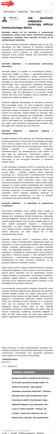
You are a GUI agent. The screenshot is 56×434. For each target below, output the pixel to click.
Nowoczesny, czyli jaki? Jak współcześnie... (31, 418)
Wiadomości (23, 12)
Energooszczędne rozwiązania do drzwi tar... (31, 378)
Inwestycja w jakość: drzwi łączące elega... (30, 400)
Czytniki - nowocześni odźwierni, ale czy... (30, 413)
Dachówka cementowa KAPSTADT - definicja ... (32, 391)
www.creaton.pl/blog (31, 355)
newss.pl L (13, 18)
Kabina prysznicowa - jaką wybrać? (27, 387)
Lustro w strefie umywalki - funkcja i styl (29, 409)
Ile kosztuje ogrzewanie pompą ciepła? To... (30, 382)
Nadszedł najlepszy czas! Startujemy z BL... (30, 404)
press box (6, 362)
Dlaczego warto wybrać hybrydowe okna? (30, 396)
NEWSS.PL (12, 366)
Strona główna (9, 12)
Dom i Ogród (36, 12)
